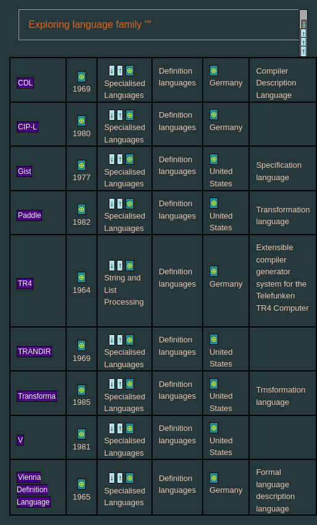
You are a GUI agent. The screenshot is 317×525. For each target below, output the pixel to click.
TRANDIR (34, 351)
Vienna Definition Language (33, 489)
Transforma (37, 396)
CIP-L (27, 127)
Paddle (29, 215)
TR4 (25, 283)
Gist (24, 171)
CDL (25, 83)
